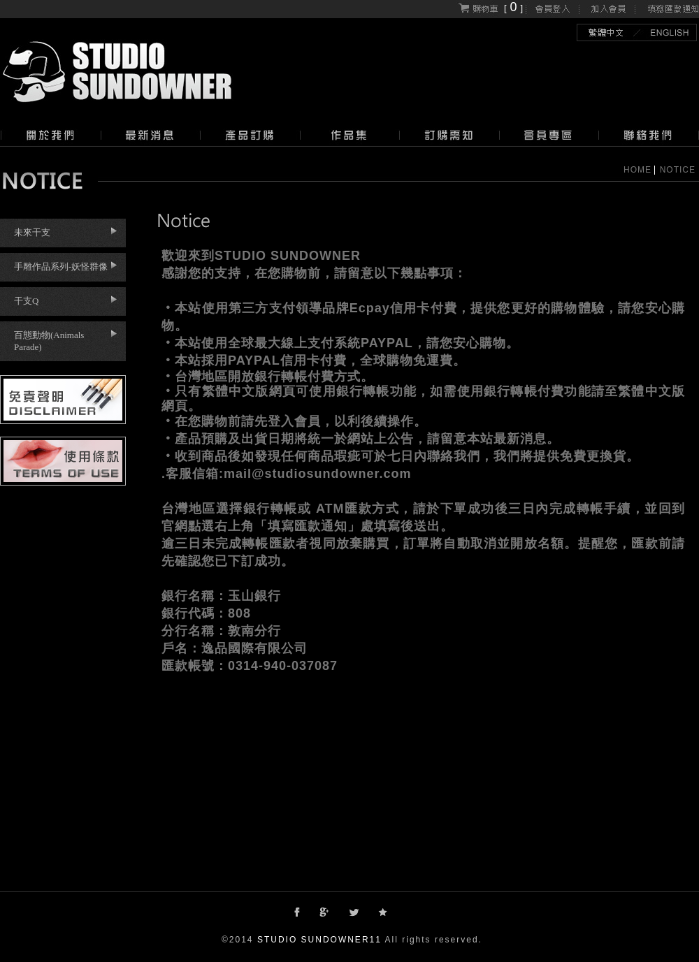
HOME (637, 170)
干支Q (26, 301)
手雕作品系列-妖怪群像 (61, 266)
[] (490, 8)
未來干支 (32, 232)
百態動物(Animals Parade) (49, 341)
